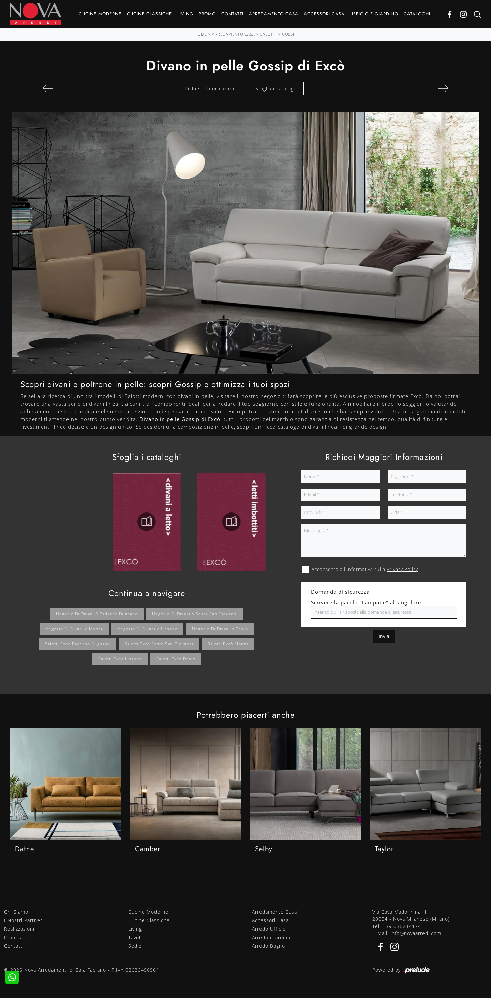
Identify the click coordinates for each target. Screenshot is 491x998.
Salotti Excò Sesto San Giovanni (158, 644)
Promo (207, 14)
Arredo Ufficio (269, 929)
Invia (383, 636)
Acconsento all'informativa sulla (365, 569)
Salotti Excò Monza (228, 644)
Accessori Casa (324, 14)
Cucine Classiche (149, 14)
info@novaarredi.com (415, 933)
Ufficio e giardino (374, 14)
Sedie (135, 946)
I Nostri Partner (23, 920)
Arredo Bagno (268, 946)
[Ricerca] (477, 14)
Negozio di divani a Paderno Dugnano (97, 614)
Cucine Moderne (100, 14)
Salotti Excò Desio (175, 659)
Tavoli (135, 937)
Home (201, 34)
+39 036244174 (402, 926)
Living (185, 14)
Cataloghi (417, 14)
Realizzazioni (19, 929)
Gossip (289, 34)
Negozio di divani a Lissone (147, 629)
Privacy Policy (402, 569)
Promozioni (17, 937)
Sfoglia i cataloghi (276, 88)
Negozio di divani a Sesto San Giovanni (195, 614)
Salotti (268, 34)
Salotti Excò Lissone (120, 659)
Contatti (232, 14)
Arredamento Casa (273, 14)
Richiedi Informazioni (210, 88)
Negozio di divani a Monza (74, 629)
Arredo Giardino (271, 937)
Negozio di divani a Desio (220, 629)
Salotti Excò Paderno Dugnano (77, 644)
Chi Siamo (16, 912)
